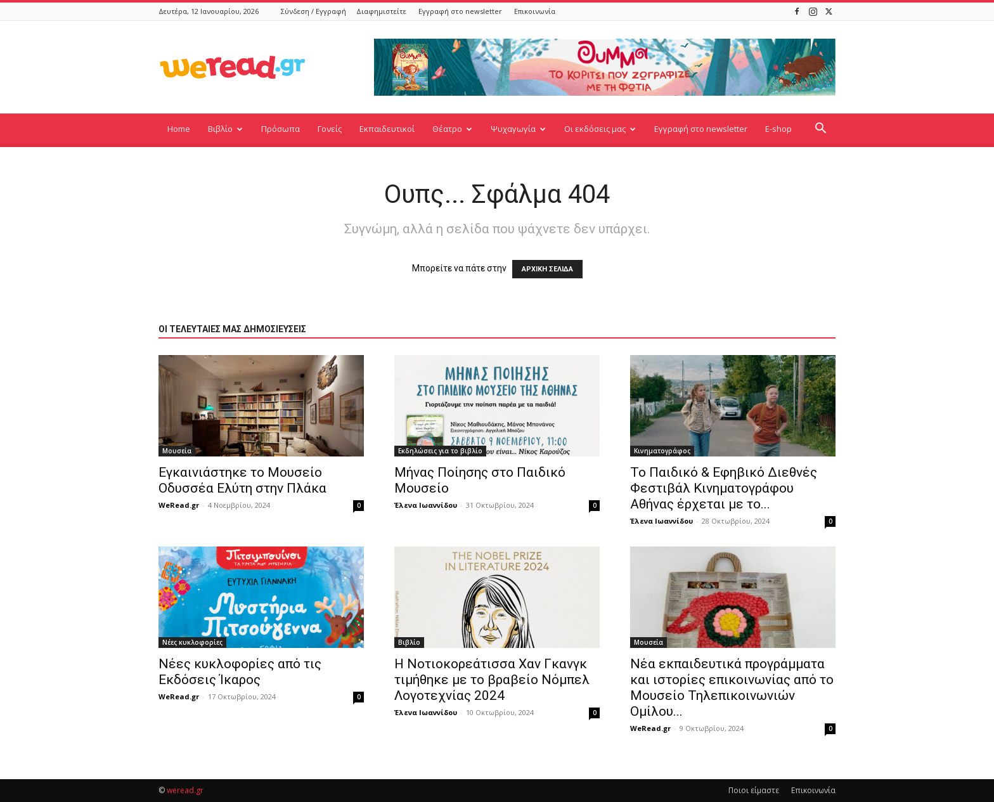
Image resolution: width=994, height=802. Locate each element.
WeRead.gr (178, 505)
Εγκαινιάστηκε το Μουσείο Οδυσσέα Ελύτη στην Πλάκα (242, 480)
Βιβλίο (225, 128)
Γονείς (330, 128)
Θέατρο (452, 128)
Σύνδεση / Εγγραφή (313, 11)
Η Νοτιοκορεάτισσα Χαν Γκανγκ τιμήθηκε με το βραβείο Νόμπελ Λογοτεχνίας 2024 (492, 679)
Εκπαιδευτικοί (387, 128)
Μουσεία (176, 450)
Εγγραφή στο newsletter (460, 11)
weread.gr (185, 790)
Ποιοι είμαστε (753, 790)
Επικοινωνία (534, 11)
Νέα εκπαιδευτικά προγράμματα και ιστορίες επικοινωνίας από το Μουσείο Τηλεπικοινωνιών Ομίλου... (732, 687)
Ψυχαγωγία (518, 128)
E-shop (778, 128)
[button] (820, 130)
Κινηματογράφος (662, 450)
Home (178, 128)
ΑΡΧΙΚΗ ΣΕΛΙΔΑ (547, 269)
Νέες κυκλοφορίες (192, 642)
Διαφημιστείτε (381, 11)
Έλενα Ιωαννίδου (425, 505)
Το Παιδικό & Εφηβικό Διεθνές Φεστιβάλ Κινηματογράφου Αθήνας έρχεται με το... (723, 488)
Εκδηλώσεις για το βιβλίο (440, 450)
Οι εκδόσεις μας (600, 128)
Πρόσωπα (280, 128)
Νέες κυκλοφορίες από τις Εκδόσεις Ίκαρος (239, 671)
